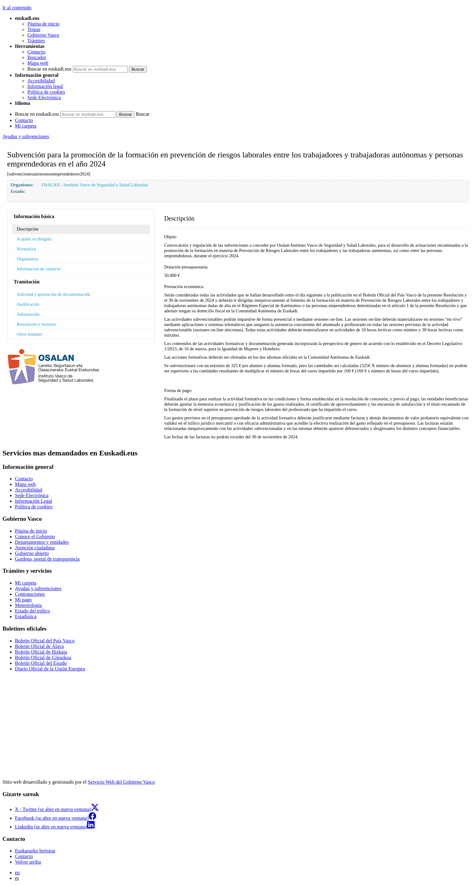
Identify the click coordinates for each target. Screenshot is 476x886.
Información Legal (33, 501)
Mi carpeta (25, 125)
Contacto (36, 51)
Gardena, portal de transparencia (47, 559)
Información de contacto (39, 268)
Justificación (28, 304)
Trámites (36, 40)
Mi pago (23, 599)
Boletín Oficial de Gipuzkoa (43, 657)
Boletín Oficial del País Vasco (45, 640)
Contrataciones (30, 594)
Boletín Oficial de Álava (39, 646)
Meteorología (28, 605)
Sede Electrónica (44, 97)
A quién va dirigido (34, 238)
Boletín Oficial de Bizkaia (41, 652)
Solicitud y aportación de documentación (53, 294)
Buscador (36, 57)
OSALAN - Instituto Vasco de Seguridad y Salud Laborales (95, 184)
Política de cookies (46, 92)
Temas (33, 29)
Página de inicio (43, 23)
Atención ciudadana (35, 547)
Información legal (45, 86)
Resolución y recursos (36, 324)
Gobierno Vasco (43, 35)
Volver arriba (28, 862)
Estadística (25, 616)
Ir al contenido (16, 7)
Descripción (28, 228)
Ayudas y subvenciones (25, 136)
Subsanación (28, 314)
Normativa (26, 248)
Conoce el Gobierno (35, 536)
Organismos (27, 258)
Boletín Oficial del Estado (41, 663)
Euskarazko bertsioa (35, 850)
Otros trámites (29, 334)
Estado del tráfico (32, 610)
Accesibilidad (41, 80)
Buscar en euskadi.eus (49, 69)
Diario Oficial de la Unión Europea (50, 668)
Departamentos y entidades (42, 542)
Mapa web (37, 63)
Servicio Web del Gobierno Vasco (121, 782)
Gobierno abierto (32, 553)
